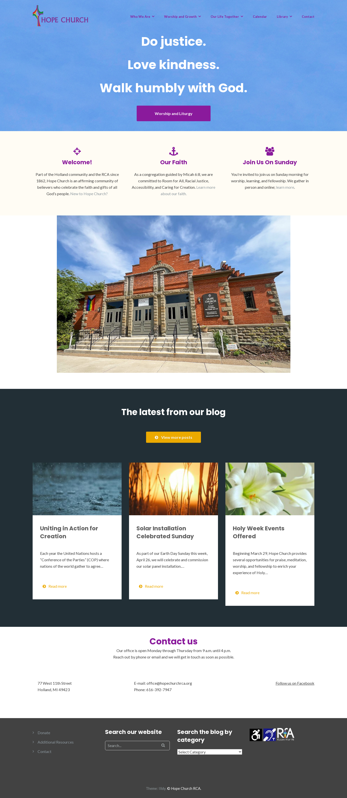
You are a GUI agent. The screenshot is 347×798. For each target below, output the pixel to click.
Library (282, 17)
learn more (285, 187)
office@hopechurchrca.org (169, 683)
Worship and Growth (180, 17)
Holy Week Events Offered (258, 532)
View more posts (173, 437)
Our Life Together (225, 17)
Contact (308, 17)
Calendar (260, 17)
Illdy (162, 788)
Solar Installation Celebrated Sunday (165, 532)
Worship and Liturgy (174, 113)
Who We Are (140, 17)
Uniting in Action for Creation (69, 532)
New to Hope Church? (89, 193)
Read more (55, 586)
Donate (44, 732)
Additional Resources (56, 742)
